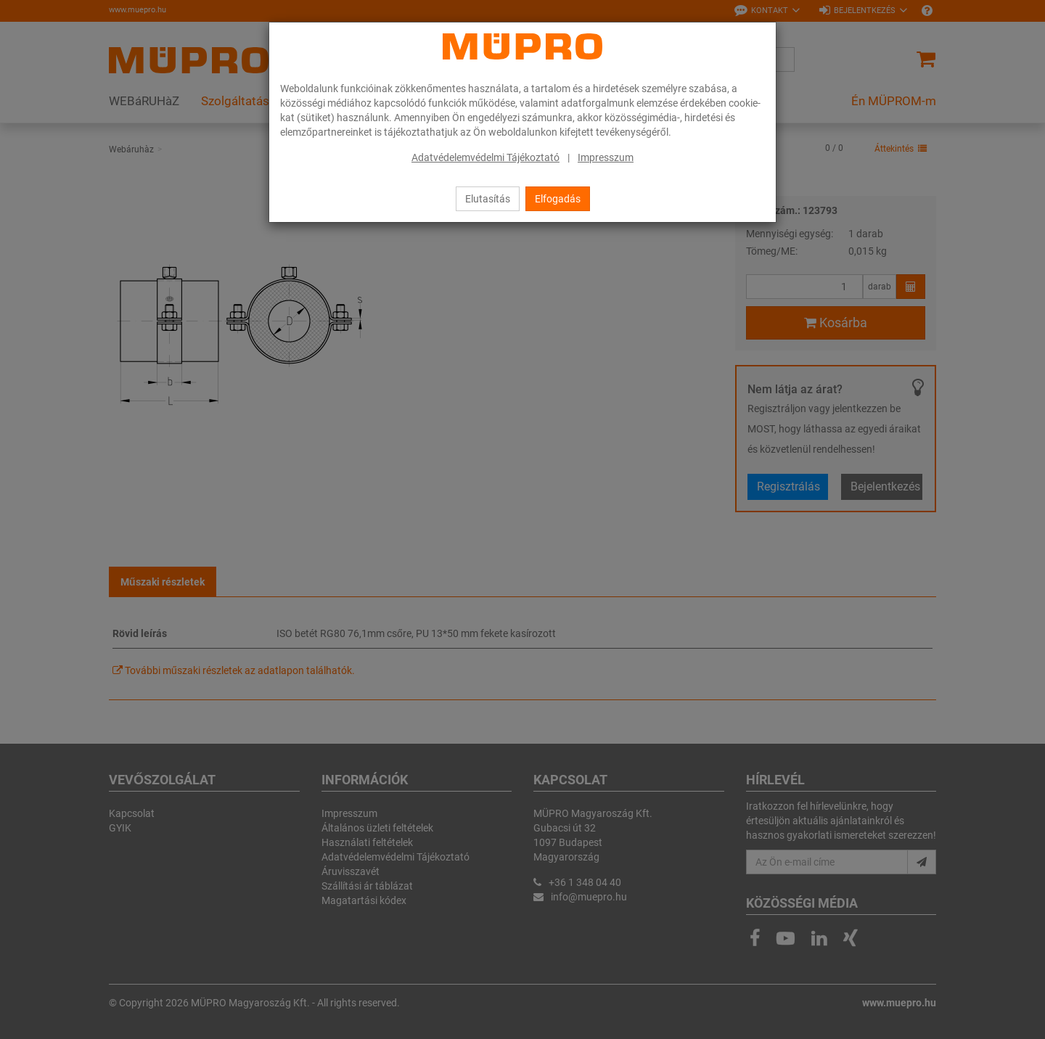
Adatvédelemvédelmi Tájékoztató (485, 157)
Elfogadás (558, 199)
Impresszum (606, 157)
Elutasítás (487, 199)
